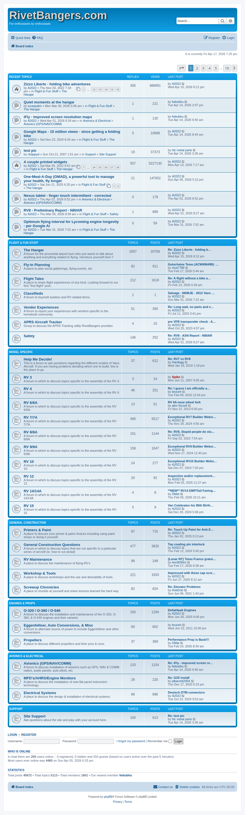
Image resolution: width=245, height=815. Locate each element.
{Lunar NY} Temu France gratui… (192, 559)
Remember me (160, 741)
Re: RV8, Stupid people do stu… (191, 431)
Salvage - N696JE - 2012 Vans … (191, 293)
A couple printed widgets (45, 162)
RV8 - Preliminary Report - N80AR (53, 210)
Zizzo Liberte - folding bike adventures (57, 84)
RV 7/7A (31, 417)
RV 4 (28, 389)
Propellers (33, 640)
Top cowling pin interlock (186, 544)
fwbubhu (178, 101)
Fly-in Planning (37, 265)
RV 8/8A (31, 432)
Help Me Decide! (38, 359)
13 (100, 89)
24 (93, 167)
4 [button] (209, 68)
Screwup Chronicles (41, 587)
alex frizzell (179, 405)
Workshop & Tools (40, 573)
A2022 (32, 88)
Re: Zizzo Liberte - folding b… (189, 249)
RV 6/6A (31, 403)
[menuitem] (37, 37)
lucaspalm (35, 106)
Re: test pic (176, 715)
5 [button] (216, 68)
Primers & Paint (37, 530)
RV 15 (29, 506)
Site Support (107, 154)
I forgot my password (131, 741)
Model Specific (21, 352)
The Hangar (32, 109)
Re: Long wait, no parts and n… (191, 307)
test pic (30, 150)
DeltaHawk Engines (182, 610)
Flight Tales (34, 279)
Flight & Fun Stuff (46, 91)
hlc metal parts (182, 150)
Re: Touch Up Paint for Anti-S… (191, 529)
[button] (181, 68)
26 (105, 167)
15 (111, 89)
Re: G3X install (179, 677)
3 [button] (203, 68)
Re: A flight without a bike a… (189, 278)
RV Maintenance (38, 559)
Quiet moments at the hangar (49, 102)
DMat (175, 494)
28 (117, 167)
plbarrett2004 (181, 681)
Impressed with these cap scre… (191, 573)
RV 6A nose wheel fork (184, 402)
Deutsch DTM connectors (186, 692)
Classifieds (33, 293)
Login (12, 734)
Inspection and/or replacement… (191, 476)
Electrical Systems (40, 693)
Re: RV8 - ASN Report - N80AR (190, 335)
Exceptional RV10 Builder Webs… (192, 461)
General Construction (27, 522)
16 (117, 89)
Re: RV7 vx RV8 (179, 359)
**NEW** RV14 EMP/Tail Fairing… (192, 490)
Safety (114, 214)
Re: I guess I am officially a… (189, 388)
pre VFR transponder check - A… (192, 321)
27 (111, 167)
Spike (176, 377)
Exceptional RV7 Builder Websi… (192, 417)
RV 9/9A (31, 447)
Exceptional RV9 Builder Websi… (192, 446)
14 (105, 89)
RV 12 (29, 476)
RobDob (177, 590)
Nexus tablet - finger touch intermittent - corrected (67, 195)
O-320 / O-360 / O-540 (42, 610)
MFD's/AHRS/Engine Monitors (50, 678)
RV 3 (28, 377)
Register (28, 734)
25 (100, 167)
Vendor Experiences (41, 307)
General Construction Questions (52, 545)
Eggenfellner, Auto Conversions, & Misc (58, 625)
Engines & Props (22, 603)
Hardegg (178, 362)
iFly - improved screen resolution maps (58, 117)
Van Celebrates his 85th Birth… (190, 505)
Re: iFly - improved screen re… (190, 663)
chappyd (34, 154)
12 (93, 89)
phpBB (108, 796)
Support (90, 154)
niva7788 (178, 267)
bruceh (177, 391)
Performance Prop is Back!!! (188, 639)
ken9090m (179, 562)
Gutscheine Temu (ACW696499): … (193, 264)
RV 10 (29, 461)
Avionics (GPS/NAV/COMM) (43, 124)
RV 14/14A (32, 491)
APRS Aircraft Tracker (43, 322)
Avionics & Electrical (97, 120)
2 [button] (197, 68)
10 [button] (227, 68)
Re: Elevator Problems (184, 586)
